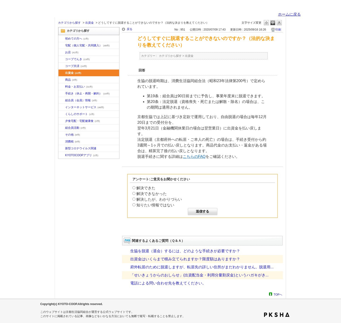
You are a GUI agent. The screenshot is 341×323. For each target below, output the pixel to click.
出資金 (89, 22)
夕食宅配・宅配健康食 (82, 121)
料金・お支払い (79, 86)
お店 (71, 52)
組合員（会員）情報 (81, 100)
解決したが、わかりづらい (159, 199)
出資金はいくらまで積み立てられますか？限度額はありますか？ (185, 259)
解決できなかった (151, 194)
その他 (72, 134)
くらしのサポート (79, 114)
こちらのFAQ (194, 157)
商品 (71, 79)
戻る (129, 29)
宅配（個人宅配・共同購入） (87, 45)
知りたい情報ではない (155, 205)
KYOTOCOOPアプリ (81, 155)
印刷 (278, 29)
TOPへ (278, 294)
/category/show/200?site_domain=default (62, 155)
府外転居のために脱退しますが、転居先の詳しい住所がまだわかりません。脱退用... (202, 267)
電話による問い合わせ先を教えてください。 (168, 283)
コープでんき (77, 59)
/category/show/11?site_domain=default (62, 80)
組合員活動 (75, 127)
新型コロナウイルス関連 (80, 148)
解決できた (145, 188)
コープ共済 (76, 66)
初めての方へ (77, 38)
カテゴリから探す (69, 22)
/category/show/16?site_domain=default (62, 114)
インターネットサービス (84, 107)
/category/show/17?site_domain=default (62, 121)
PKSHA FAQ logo (276, 315)
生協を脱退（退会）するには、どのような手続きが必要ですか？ (185, 251)
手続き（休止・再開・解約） (87, 93)
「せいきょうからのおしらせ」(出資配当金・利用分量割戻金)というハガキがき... (199, 275)
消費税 (72, 141)
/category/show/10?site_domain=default (62, 39)
